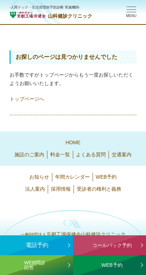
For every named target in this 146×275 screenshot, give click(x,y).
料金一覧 (60, 154)
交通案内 (122, 154)
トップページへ (27, 99)
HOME (73, 142)
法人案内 (35, 189)
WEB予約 (106, 177)
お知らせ (39, 177)
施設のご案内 (29, 154)
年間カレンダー (72, 177)
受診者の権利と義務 (99, 189)
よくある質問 (91, 154)
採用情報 (61, 189)
